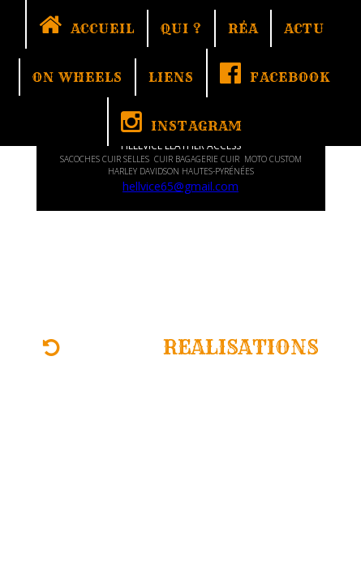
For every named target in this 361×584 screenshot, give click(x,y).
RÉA (243, 28)
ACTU (304, 28)
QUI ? (181, 28)
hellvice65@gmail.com (180, 186)
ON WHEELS (77, 77)
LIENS (171, 77)
